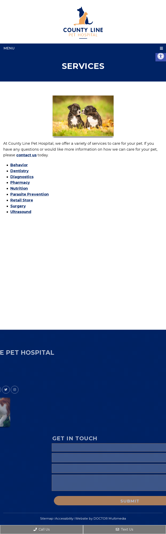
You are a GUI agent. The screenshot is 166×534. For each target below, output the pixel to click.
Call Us (42, 529)
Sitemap (46, 518)
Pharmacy (20, 182)
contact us (26, 155)
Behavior (19, 165)
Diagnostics (22, 177)
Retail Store (21, 200)
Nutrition (19, 188)
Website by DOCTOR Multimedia (100, 518)
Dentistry (19, 171)
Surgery (18, 206)
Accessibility (64, 518)
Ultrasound (20, 212)
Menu (9, 48)
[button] (160, 56)
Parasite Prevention (29, 194)
